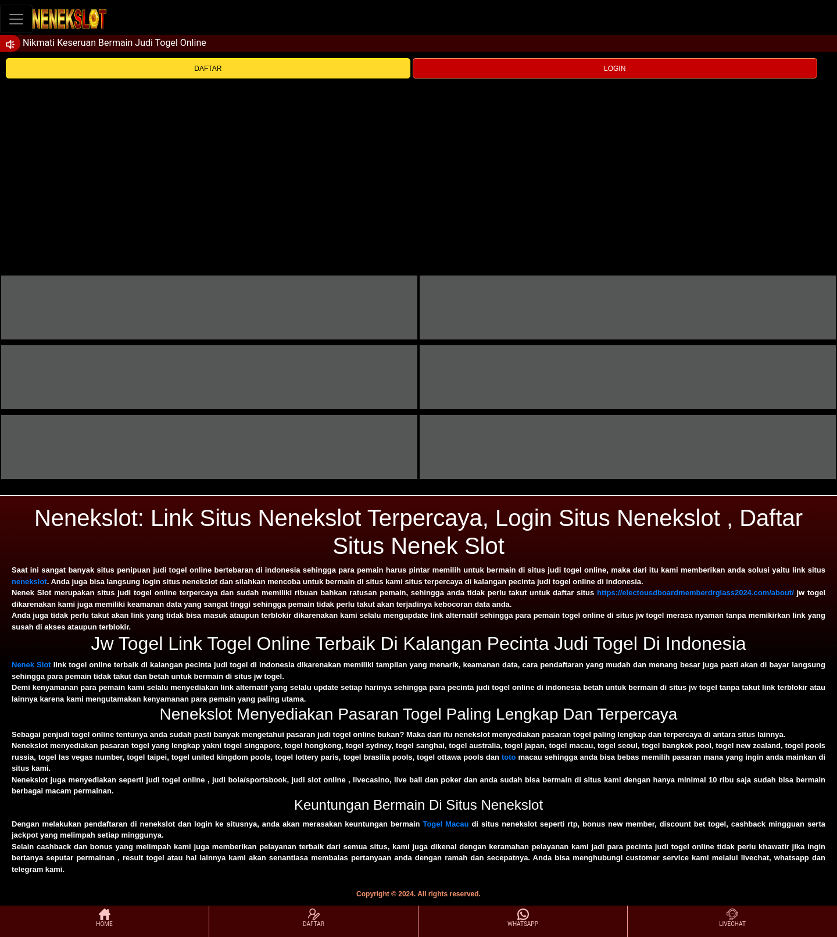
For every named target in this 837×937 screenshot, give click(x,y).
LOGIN (614, 69)
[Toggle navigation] (16, 19)
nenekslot (29, 581)
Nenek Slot (31, 664)
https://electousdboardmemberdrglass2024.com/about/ (695, 592)
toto (509, 757)
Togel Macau (445, 824)
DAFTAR (207, 69)
